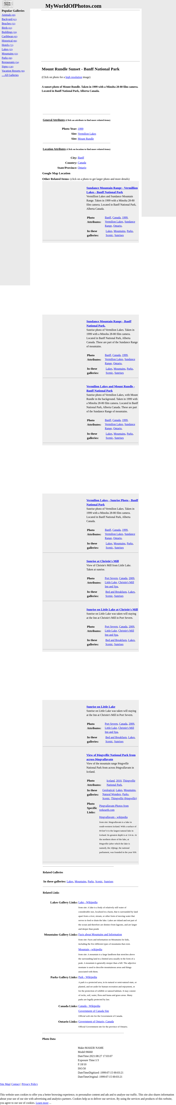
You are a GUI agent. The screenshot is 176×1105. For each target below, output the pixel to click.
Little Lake (111, 582)
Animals (8, 14)
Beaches (8, 23)
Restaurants (10, 62)
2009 (131, 578)
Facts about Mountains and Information (100, 934)
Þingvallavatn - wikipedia (113, 817)
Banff (81, 157)
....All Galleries (10, 75)
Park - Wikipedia (87, 977)
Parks (130, 231)
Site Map (5, 1084)
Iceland (111, 780)
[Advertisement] (90, 36)
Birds (7, 27)
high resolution (73, 77)
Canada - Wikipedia (89, 1006)
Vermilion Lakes (87, 133)
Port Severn (111, 578)
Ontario (82, 167)
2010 (119, 780)
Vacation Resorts (13, 70)
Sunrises (119, 235)
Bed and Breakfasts (116, 591)
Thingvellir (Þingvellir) (124, 798)
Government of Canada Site (93, 1011)
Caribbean (9, 36)
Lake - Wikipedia (87, 902)
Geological (108, 790)
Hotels (7, 45)
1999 (80, 128)
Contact (15, 1084)
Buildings (9, 32)
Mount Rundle (86, 138)
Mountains (119, 231)
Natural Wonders (111, 794)
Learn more (42, 1102)
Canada (82, 162)
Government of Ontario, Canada (96, 1021)
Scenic (109, 235)
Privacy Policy (30, 1084)
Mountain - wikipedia (90, 949)
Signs (7, 66)
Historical (9, 40)
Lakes (109, 231)
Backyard (9, 19)
